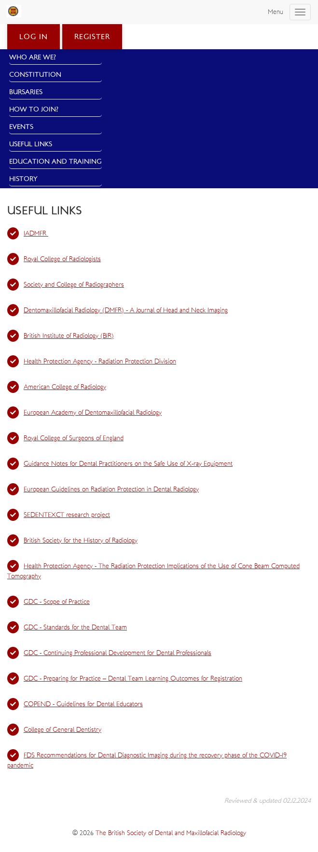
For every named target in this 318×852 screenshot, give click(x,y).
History (23, 179)
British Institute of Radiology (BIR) (69, 336)
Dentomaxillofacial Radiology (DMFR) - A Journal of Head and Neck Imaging (126, 310)
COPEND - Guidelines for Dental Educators (83, 704)
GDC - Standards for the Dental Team (75, 627)
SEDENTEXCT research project (67, 515)
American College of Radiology (65, 387)
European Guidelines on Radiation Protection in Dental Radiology (111, 489)
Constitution (35, 74)
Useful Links (30, 144)
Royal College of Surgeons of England (74, 438)
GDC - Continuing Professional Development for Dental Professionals (117, 653)
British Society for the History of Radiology (81, 540)
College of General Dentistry (62, 729)
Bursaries (25, 92)
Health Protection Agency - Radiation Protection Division (100, 361)
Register (92, 37)
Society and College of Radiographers (74, 284)
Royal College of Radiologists (62, 259)
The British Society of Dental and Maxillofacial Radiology (171, 833)
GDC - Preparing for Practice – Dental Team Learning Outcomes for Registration (133, 678)
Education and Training (55, 161)
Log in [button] (33, 37)
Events (21, 127)
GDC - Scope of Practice (57, 602)
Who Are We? (32, 57)
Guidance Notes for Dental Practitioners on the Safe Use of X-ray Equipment (128, 464)
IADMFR (36, 233)
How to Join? (33, 109)
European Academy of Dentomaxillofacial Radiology (93, 412)
